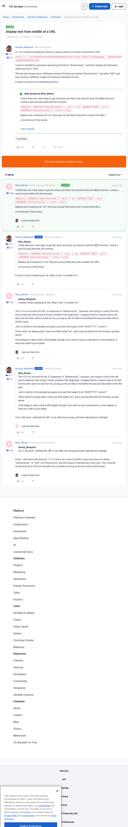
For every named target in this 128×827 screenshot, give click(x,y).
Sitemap (64, 787)
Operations (19, 579)
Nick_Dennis (21, 185)
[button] (4, 7)
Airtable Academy (23, 613)
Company (19, 701)
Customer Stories (23, 640)
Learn (16, 606)
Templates (19, 688)
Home (6, 17)
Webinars (18, 647)
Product (18, 565)
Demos (17, 633)
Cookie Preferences (64, 821)
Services (18, 667)
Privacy (64, 796)
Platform (18, 510)
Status (17, 729)
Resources (19, 653)
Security (64, 770)
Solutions (19, 558)
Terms (64, 804)
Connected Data (23, 552)
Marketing (19, 572)
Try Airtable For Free (25, 742)
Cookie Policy (44, 813)
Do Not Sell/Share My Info (64, 813)
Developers (19, 674)
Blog (16, 722)
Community (18, 17)
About (16, 708)
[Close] (57, 799)
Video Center (20, 626)
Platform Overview (24, 517)
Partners (18, 660)
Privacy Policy (11, 823)
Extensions (19, 531)
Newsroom (19, 735)
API (64, 779)
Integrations (20, 524)
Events (17, 620)
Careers (17, 715)
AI (14, 545)
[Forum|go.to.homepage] (23, 6)
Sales (16, 592)
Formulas (56, 17)
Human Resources (24, 586)
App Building (20, 538)
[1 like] (27, 220)
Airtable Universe (23, 695)
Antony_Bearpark (24, 47)
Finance (18, 599)
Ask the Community (37, 17)
